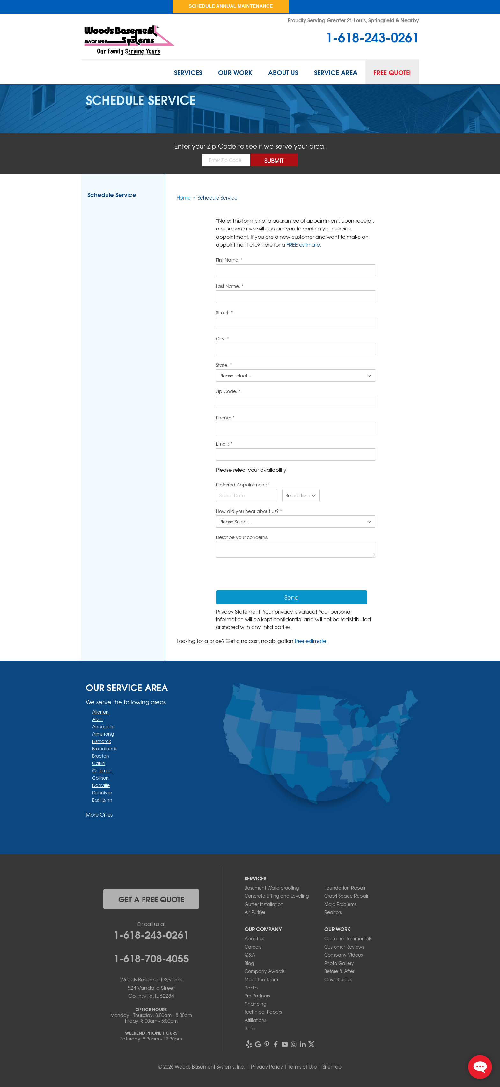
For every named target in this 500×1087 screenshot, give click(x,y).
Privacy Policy (267, 1066)
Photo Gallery (339, 963)
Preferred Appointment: (242, 484)
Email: (224, 444)
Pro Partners (257, 995)
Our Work (235, 72)
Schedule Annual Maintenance (230, 6)
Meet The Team (261, 979)
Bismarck (101, 741)
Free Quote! (392, 72)
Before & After (339, 971)
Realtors (333, 912)
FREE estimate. (303, 244)
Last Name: (229, 286)
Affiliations (255, 1020)
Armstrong (103, 734)
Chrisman (102, 770)
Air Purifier (255, 912)
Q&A (250, 955)
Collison (100, 778)
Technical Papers (263, 1012)
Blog (249, 963)
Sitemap (332, 1066)
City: (222, 338)
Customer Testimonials (347, 938)
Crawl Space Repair (346, 896)
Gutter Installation (264, 904)
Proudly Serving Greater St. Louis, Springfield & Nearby (353, 20)
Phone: (225, 417)
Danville (101, 785)
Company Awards (264, 971)
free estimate (310, 641)
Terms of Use (303, 1066)
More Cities (99, 814)
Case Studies (338, 979)
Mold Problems (340, 904)
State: (224, 365)
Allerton (100, 712)
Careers (253, 947)
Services (188, 72)
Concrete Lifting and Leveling (277, 896)
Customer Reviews (344, 947)
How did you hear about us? (249, 511)
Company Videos (343, 955)
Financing (255, 1004)
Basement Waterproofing (272, 888)
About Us (283, 72)
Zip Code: (228, 391)
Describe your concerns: (242, 537)
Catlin (98, 763)
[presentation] (264, 574)
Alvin (97, 719)
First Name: (229, 260)
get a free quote (151, 899)
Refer (250, 1028)
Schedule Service (111, 194)
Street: (224, 312)
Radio (251, 987)
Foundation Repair (344, 888)
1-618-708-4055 (151, 957)
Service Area (335, 72)
